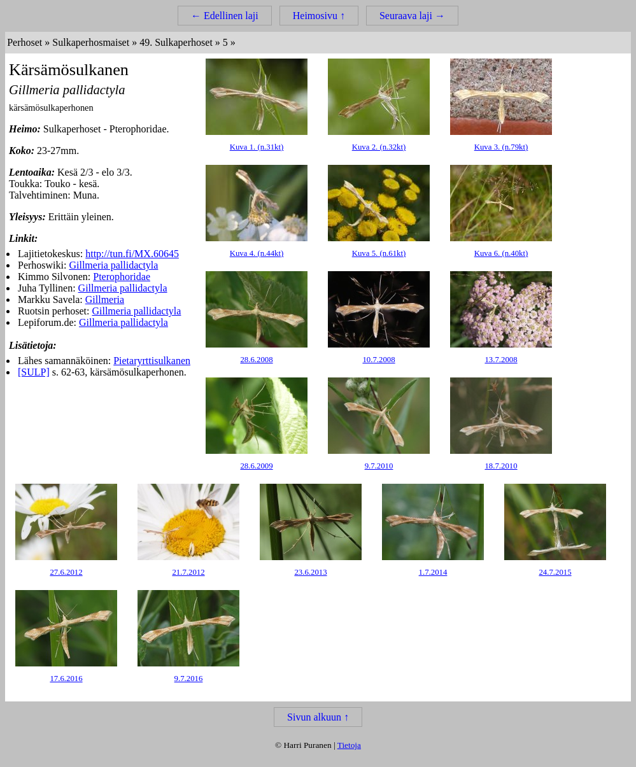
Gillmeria (104, 299)
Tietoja (349, 745)
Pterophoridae (121, 276)
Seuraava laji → (412, 15)
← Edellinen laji (224, 15)
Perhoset (24, 42)
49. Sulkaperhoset (176, 42)
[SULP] (34, 372)
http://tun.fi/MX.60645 (132, 253)
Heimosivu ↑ (319, 15)
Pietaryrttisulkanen (151, 360)
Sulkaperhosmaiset (90, 42)
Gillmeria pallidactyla (113, 265)
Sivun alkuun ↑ (318, 717)
